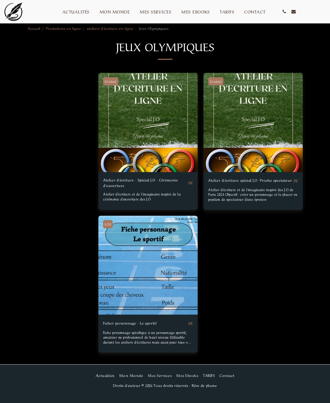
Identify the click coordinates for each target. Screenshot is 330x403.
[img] (148, 122)
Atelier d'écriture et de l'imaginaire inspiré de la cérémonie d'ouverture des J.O (145, 199)
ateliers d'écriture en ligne (110, 28)
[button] (284, 11)
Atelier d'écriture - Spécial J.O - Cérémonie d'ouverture (136, 184)
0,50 (108, 231)
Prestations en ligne (63, 28)
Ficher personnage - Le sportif (135, 329)
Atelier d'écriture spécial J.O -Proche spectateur (247, 184)
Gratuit (111, 81)
